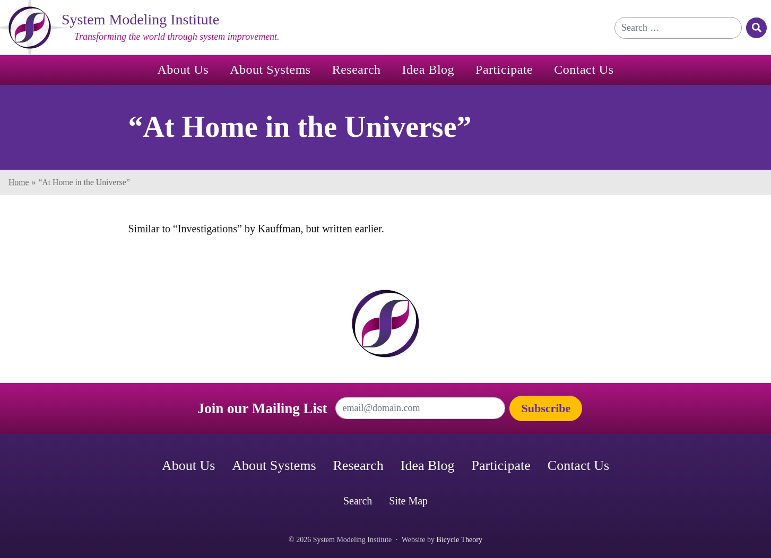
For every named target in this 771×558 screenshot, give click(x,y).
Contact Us (583, 69)
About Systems (270, 69)
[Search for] (678, 28)
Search (357, 501)
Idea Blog (428, 69)
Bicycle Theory (459, 540)
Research (356, 69)
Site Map (408, 501)
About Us (183, 69)
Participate (504, 69)
